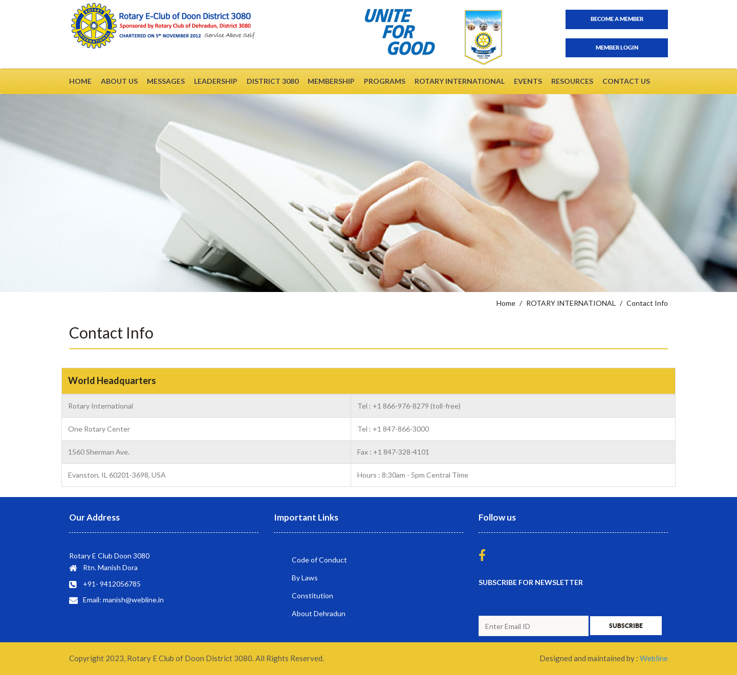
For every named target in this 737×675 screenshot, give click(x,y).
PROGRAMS (384, 81)
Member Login (617, 47)
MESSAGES (166, 81)
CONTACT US (626, 81)
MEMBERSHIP (331, 81)
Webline (654, 658)
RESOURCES (572, 81)
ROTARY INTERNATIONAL (460, 81)
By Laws (305, 577)
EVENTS (528, 81)
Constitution (312, 595)
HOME (80, 81)
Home (505, 303)
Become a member (617, 19)
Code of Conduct (319, 559)
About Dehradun (318, 613)
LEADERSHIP (215, 81)
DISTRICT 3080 (272, 81)
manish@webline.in (133, 599)
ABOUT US (119, 81)
